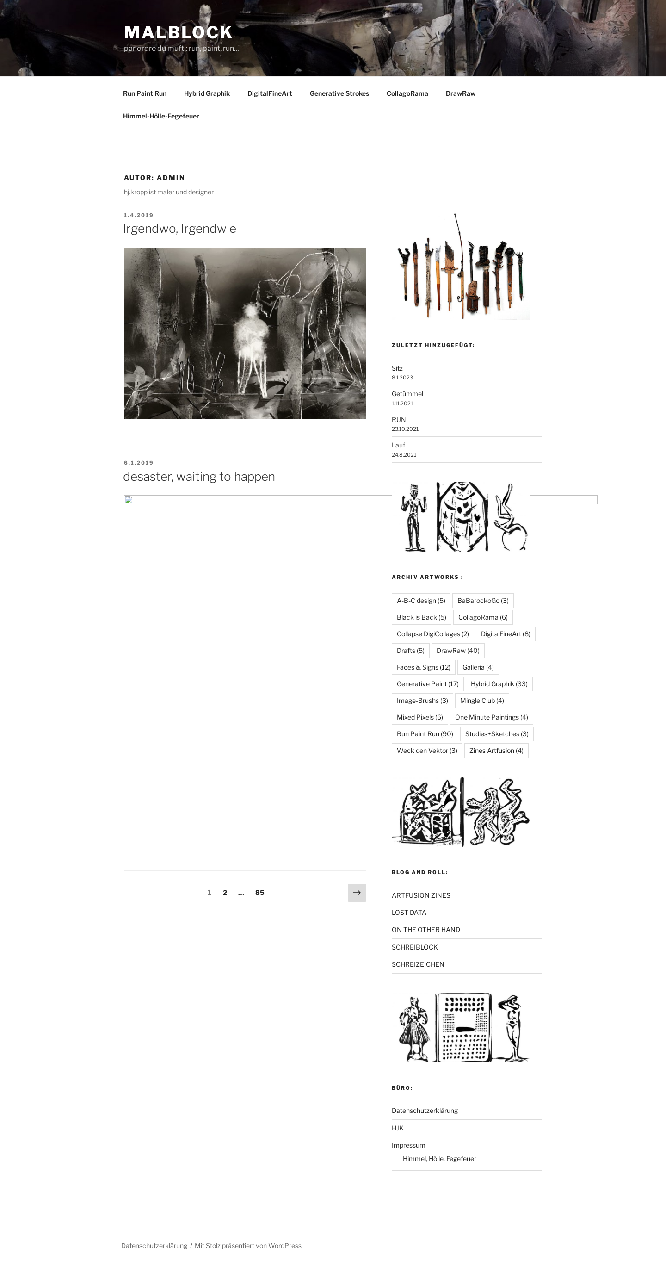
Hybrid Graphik (207, 93)
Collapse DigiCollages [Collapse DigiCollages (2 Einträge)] (433, 634)
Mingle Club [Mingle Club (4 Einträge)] (482, 700)
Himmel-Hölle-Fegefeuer (161, 116)
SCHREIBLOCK (415, 947)
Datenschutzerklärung (425, 1110)
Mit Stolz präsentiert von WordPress (248, 1245)
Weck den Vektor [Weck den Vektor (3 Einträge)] (427, 750)
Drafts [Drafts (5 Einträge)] (411, 650)
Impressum (409, 1145)
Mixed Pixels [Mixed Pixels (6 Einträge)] (420, 717)
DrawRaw (460, 93)
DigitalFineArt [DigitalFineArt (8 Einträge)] (505, 634)
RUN (399, 419)
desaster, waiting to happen (199, 476)
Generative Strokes (339, 93)
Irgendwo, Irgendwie (179, 228)
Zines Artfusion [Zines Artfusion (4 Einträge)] (496, 750)
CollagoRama (407, 93)
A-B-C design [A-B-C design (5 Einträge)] (421, 600)
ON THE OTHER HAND (426, 929)
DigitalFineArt (269, 93)
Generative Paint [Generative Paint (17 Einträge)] (428, 684)
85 (262, 728)
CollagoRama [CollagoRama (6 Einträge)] (483, 617)
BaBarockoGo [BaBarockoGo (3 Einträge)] (483, 600)
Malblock (179, 32)
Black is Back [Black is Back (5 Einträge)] (421, 617)
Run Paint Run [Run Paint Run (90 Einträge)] (425, 734)
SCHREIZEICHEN (418, 964)
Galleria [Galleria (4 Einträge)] (478, 667)
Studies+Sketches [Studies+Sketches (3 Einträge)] (497, 734)
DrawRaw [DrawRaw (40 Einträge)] (458, 650)
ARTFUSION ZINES (421, 895)
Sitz (397, 368)
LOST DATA (409, 912)
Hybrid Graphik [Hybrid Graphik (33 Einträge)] (499, 684)
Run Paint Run (144, 93)
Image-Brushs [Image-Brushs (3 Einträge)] (422, 700)
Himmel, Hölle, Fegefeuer (439, 1158)
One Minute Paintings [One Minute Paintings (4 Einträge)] (491, 717)
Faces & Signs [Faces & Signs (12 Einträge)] (423, 667)
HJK (398, 1128)
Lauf (398, 445)
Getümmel (407, 393)
